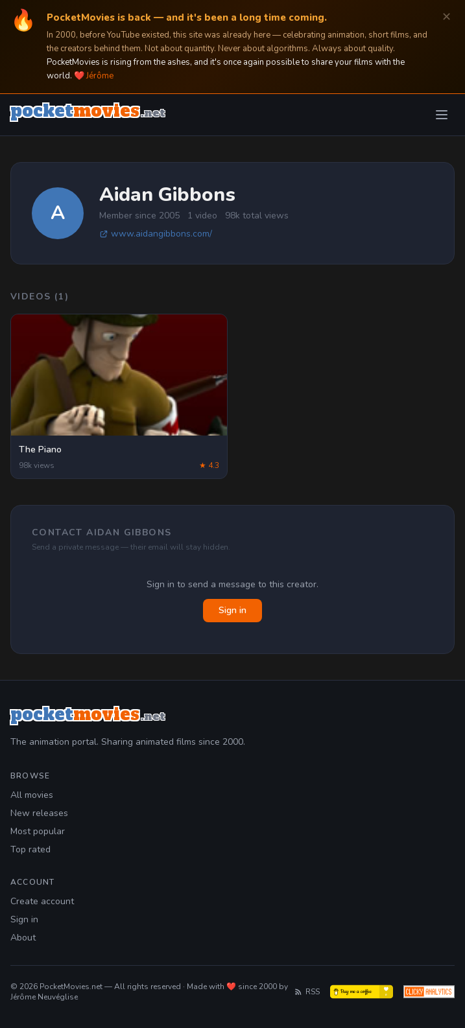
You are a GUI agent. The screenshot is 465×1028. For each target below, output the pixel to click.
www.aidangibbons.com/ (155, 234)
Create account (42, 901)
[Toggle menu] (442, 115)
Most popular (37, 831)
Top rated (30, 849)
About (23, 937)
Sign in (232, 610)
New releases (39, 813)
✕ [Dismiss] (446, 17)
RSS (307, 992)
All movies (31, 795)
